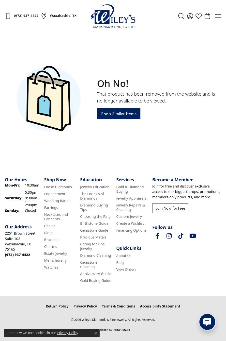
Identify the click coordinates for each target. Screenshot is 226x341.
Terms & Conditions (118, 306)
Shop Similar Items (118, 114)
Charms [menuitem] (50, 246)
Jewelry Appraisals (131, 198)
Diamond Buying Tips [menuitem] (94, 207)
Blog (120, 262)
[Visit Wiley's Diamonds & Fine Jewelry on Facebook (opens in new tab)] (157, 236)
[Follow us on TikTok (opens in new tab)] (181, 236)
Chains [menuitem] (49, 225)
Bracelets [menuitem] (51, 239)
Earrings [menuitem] (51, 207)
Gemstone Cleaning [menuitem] (88, 264)
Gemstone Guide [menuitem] (94, 230)
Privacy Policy (85, 306)
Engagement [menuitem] (54, 193)
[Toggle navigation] (218, 16)
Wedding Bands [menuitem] (57, 200)
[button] (181, 16)
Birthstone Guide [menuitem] (94, 223)
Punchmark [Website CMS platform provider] (122, 330)
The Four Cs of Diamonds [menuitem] (92, 196)
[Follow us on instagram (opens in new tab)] (169, 236)
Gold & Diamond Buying (130, 189)
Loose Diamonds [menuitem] (58, 187)
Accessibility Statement (160, 306)
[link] (21, 16)
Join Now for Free (170, 208)
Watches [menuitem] (51, 267)
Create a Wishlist (130, 223)
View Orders (126, 269)
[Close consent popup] (95, 333)
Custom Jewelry (129, 216)
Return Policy (57, 306)
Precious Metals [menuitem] (93, 237)
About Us (124, 255)
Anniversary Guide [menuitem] (95, 273)
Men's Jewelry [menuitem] (55, 260)
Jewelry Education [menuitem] (94, 187)
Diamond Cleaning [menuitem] (95, 255)
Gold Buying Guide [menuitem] (95, 280)
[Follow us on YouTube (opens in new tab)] (192, 236)
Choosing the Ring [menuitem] (95, 216)
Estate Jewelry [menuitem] (55, 253)
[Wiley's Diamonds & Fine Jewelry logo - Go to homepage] (113, 16)
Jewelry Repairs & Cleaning (130, 207)
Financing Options (131, 230)
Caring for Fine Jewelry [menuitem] (92, 246)
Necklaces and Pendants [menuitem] (56, 216)
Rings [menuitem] (48, 232)
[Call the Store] (17, 254)
